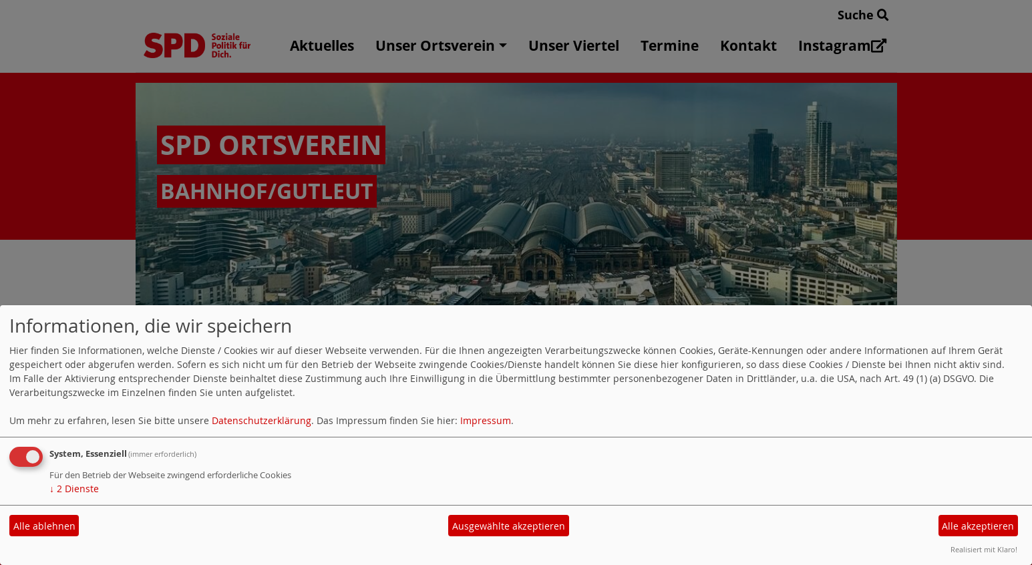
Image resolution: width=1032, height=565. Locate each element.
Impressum (485, 420)
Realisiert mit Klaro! (984, 549)
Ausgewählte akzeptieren (508, 526)
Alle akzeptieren (978, 526)
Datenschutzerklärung (261, 420)
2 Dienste (74, 488)
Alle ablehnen (44, 526)
